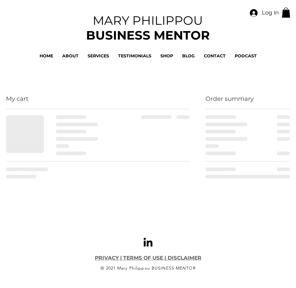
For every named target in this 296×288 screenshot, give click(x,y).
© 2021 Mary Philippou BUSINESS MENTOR (148, 268)
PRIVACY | (109, 258)
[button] (286, 13)
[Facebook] (23, 282)
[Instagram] (36, 282)
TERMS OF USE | (144, 258)
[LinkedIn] (148, 242)
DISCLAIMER (183, 258)
